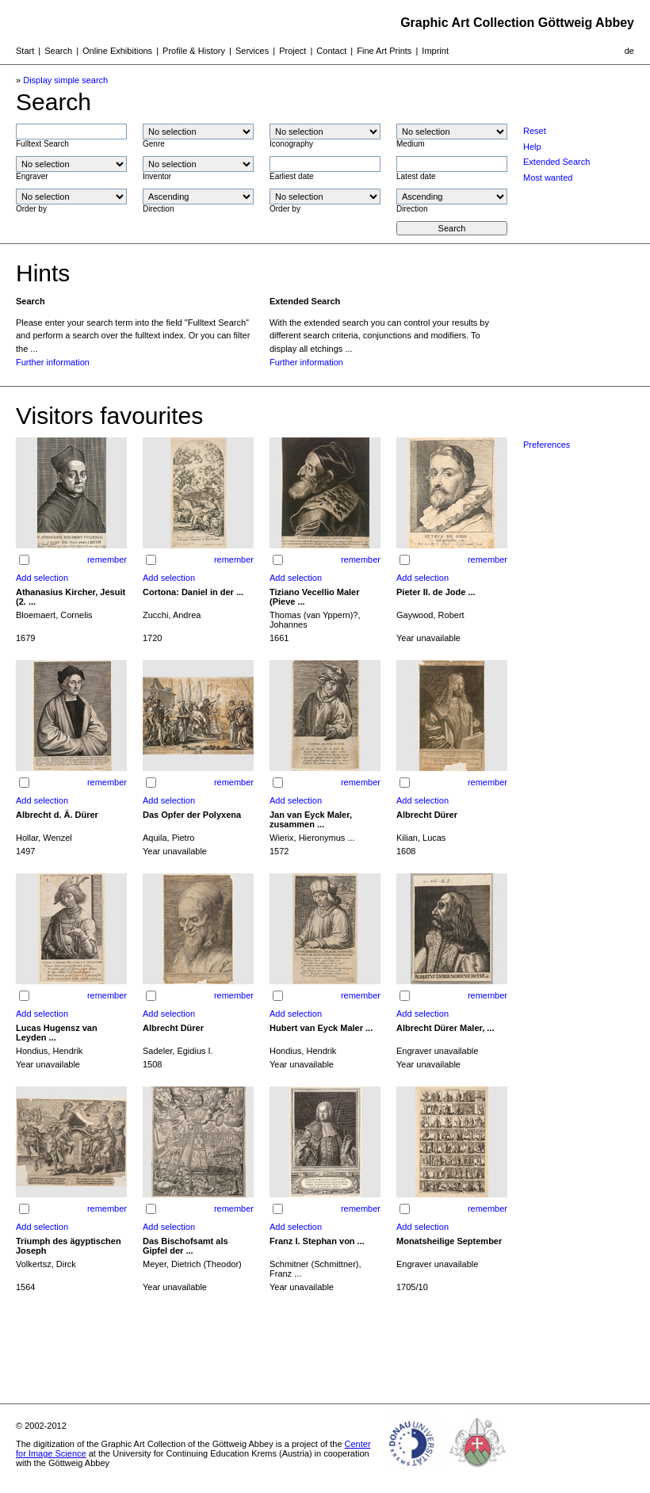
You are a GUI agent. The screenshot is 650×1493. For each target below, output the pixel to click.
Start (25, 50)
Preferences (546, 444)
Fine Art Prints (384, 50)
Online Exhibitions (117, 50)
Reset (534, 131)
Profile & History (193, 50)
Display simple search (65, 80)
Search (58, 50)
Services (252, 50)
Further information (53, 362)
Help (532, 146)
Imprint (435, 50)
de (629, 50)
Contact (331, 50)
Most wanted (547, 177)
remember (107, 559)
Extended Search (556, 161)
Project (292, 50)
